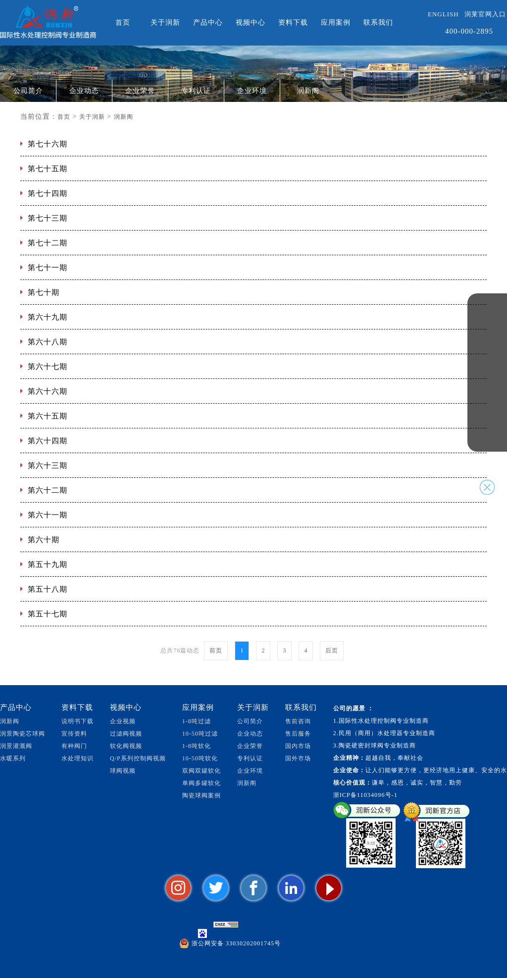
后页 (331, 650)
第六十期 (43, 540)
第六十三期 (47, 465)
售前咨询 (298, 721)
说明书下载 (77, 721)
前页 (215, 650)
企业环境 (252, 90)
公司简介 (28, 90)
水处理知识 (77, 758)
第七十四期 (47, 193)
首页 (122, 22)
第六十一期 (47, 515)
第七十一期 (47, 268)
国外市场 (298, 758)
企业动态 (84, 90)
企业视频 (123, 721)
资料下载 (293, 22)
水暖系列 (13, 758)
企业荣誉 (140, 90)
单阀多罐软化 (201, 783)
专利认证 (196, 90)
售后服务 (298, 733)
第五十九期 (47, 564)
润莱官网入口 (485, 14)
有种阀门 (74, 746)
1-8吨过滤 (196, 721)
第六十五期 (47, 416)
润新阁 (308, 90)
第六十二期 (47, 490)
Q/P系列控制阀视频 (138, 758)
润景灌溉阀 (16, 746)
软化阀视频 (126, 746)
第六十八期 (47, 342)
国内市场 (298, 746)
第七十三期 (47, 218)
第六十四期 (47, 441)
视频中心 (250, 22)
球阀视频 (123, 770)
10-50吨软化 (200, 758)
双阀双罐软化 (201, 770)
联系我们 (378, 22)
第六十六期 (47, 391)
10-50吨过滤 (200, 733)
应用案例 (336, 22)
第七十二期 (47, 243)
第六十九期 (47, 317)
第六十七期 (47, 367)
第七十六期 (47, 144)
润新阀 (9, 721)
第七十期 (43, 292)
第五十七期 (47, 614)
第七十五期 (47, 169)
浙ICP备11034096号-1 (365, 795)
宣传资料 (74, 733)
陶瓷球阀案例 (201, 795)
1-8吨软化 (196, 746)
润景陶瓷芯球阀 (22, 733)
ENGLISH (443, 14)
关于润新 (165, 22)
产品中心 (208, 22)
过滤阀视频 (126, 733)
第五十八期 (47, 589)
